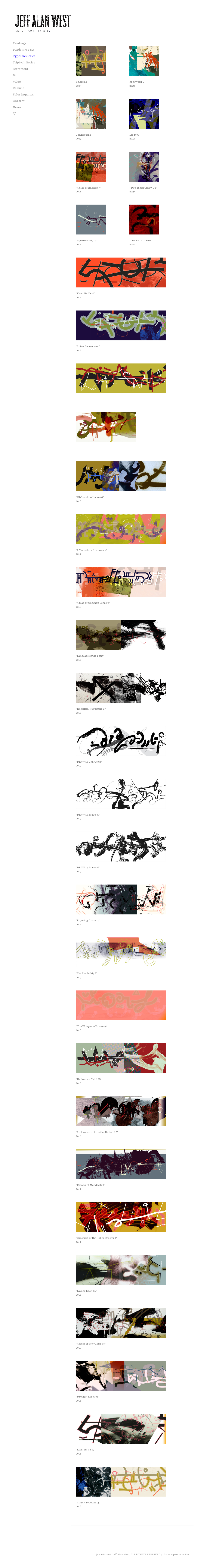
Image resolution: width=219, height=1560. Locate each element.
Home (17, 107)
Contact (19, 101)
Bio (15, 75)
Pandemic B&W (23, 49)
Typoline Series (24, 56)
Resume (18, 88)
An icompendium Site (176, 1554)
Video (17, 81)
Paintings (19, 43)
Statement (20, 68)
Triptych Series (24, 62)
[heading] (16, 16)
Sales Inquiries (23, 94)
